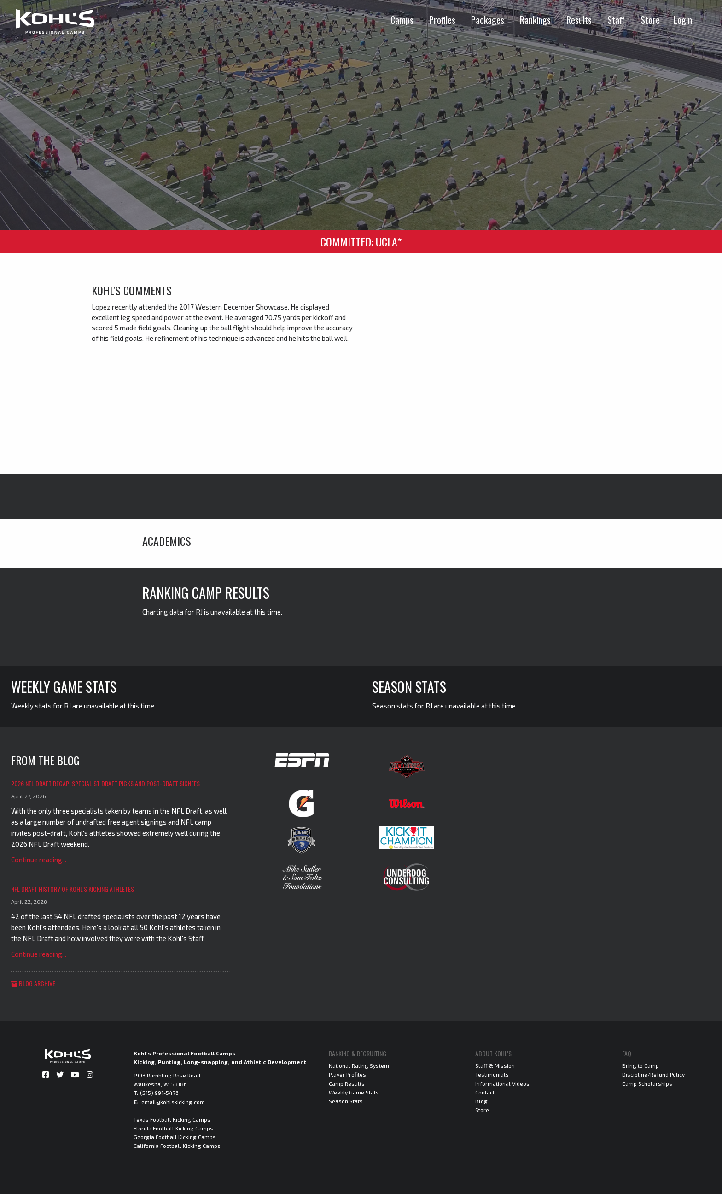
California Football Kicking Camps (177, 1145)
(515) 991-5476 (159, 1092)
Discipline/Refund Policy (653, 1074)
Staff (616, 20)
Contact (485, 1092)
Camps (401, 20)
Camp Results (347, 1083)
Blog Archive (33, 983)
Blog (481, 1101)
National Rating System (359, 1065)
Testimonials (492, 1074)
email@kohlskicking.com (173, 1102)
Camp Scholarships (647, 1083)
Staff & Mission (495, 1065)
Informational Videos (502, 1083)
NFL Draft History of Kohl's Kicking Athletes (72, 889)
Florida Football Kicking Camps (173, 1128)
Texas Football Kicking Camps (172, 1119)
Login (683, 20)
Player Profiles (347, 1074)
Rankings (535, 20)
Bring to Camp (640, 1065)
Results (579, 20)
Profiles (442, 20)
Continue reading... (38, 859)
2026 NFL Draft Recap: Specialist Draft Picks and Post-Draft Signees (105, 783)
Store (650, 20)
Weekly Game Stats (354, 1092)
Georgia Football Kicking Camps (175, 1137)
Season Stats (346, 1101)
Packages (487, 20)
